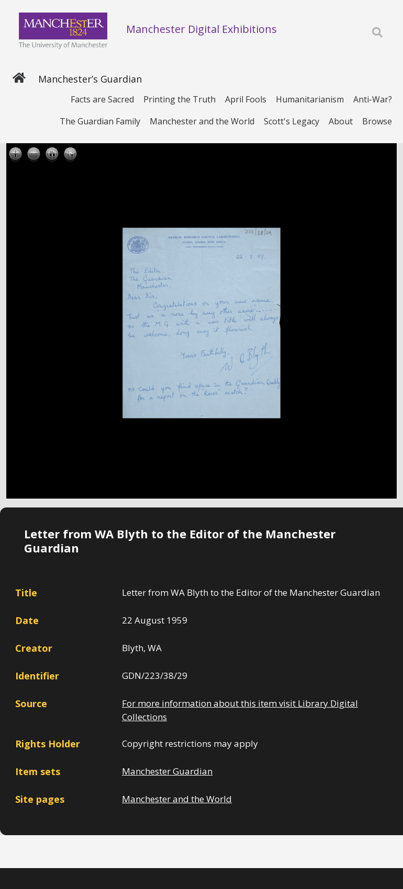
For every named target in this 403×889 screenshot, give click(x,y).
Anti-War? (372, 99)
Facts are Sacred (102, 99)
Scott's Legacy (291, 121)
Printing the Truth (179, 99)
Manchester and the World (202, 121)
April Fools (245, 99)
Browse (377, 121)
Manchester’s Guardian (90, 79)
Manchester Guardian (167, 771)
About (341, 121)
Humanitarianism (310, 99)
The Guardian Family (100, 121)
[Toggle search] (377, 32)
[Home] (19, 79)
